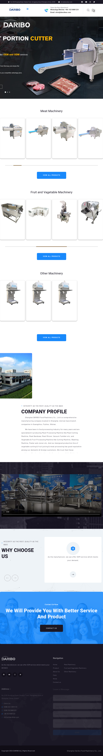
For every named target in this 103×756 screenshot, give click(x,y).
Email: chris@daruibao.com (60, 12)
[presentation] (7, 578)
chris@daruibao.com (66, 2)
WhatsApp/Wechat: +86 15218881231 (64, 10)
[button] (5, 92)
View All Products (51, 175)
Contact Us (51, 628)
